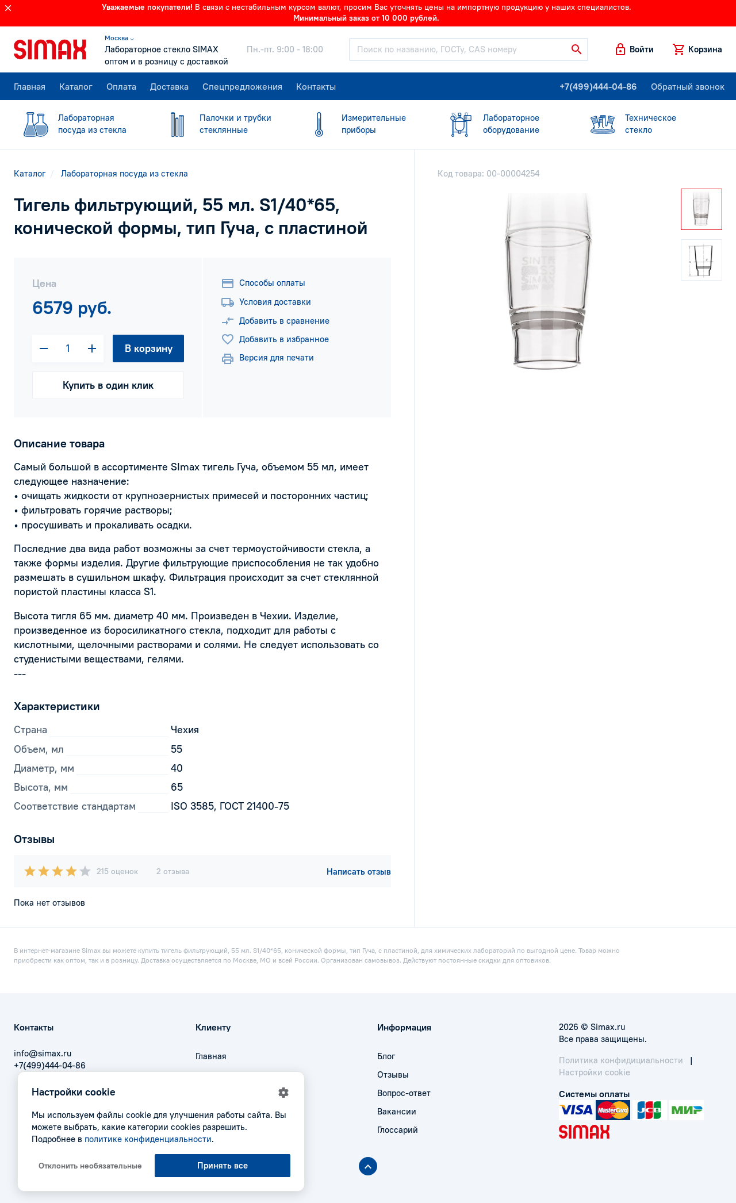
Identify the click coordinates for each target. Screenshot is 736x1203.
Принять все (222, 1165)
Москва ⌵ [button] (119, 37)
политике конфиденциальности (148, 1138)
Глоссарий (397, 1129)
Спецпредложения (242, 86)
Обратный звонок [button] (687, 86)
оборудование (502, 123)
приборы (361, 123)
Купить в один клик (108, 385)
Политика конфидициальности (621, 1060)
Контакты (316, 86)
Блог (386, 1056)
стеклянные (219, 123)
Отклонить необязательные (90, 1165)
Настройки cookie (594, 1072)
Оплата (121, 86)
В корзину (148, 348)
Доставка (169, 86)
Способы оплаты (263, 283)
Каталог (76, 86)
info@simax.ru (42, 1053)
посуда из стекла (77, 123)
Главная (29, 86)
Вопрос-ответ (404, 1092)
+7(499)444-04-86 (598, 86)
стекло (644, 123)
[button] (633, 49)
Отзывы (393, 1074)
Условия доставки (266, 302)
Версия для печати (267, 359)
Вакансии (396, 1111)
